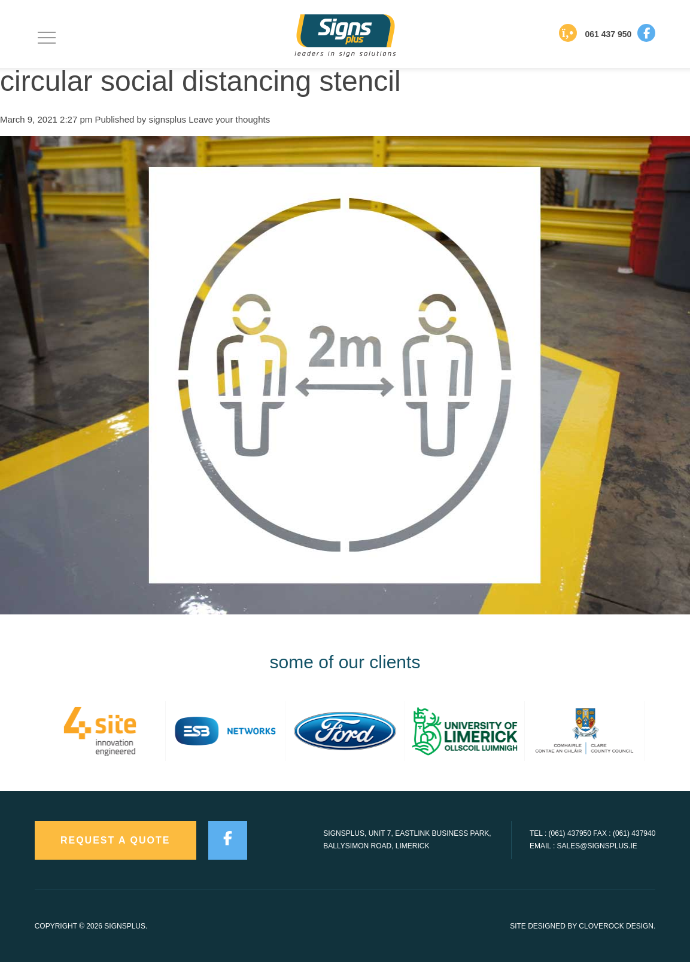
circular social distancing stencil (200, 81)
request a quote (115, 840)
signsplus (168, 119)
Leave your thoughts (229, 119)
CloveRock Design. (617, 926)
